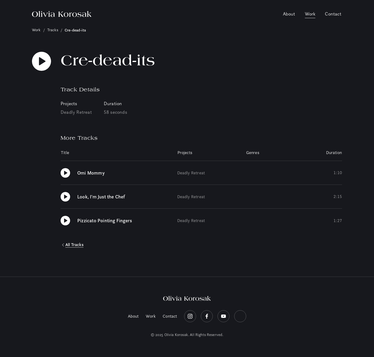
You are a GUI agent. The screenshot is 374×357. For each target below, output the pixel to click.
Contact (333, 14)
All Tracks (74, 244)
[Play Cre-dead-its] (41, 61)
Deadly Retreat (76, 112)
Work (310, 14)
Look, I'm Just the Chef (101, 197)
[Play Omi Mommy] (65, 173)
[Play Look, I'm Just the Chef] (65, 197)
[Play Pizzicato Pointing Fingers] (65, 220)
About (289, 14)
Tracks (52, 30)
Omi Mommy (91, 173)
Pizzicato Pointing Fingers (104, 220)
